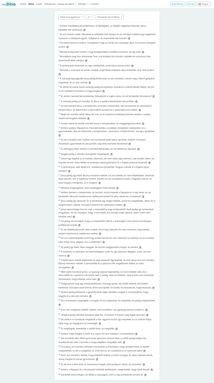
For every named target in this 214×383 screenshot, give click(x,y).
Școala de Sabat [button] (66, 3)
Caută (39, 3)
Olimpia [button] (82, 3)
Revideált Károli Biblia (109, 17)
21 (89, 17)
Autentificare (177, 4)
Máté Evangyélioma (70, 17)
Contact (95, 3)
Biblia (31, 3)
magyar (203, 4)
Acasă (23, 3)
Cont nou (191, 4)
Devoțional (50, 3)
